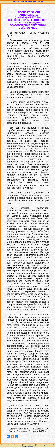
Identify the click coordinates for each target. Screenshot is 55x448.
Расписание (18, 445)
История (10, 445)
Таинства (26, 445)
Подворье (29, 446)
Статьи (32, 445)
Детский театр (40, 445)
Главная (4, 445)
